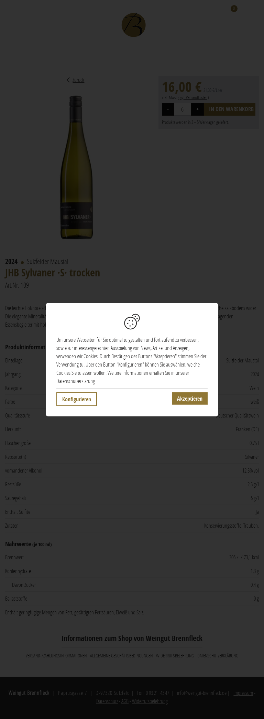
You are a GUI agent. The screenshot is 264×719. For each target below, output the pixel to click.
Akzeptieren (189, 398)
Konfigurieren (76, 399)
